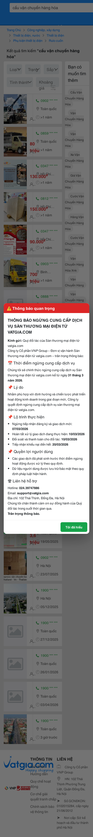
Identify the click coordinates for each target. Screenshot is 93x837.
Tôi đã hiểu (73, 527)
